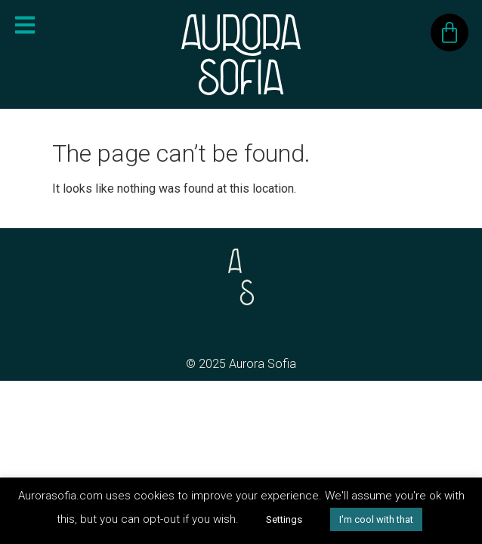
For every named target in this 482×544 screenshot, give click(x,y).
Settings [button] (284, 519)
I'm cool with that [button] (376, 519)
